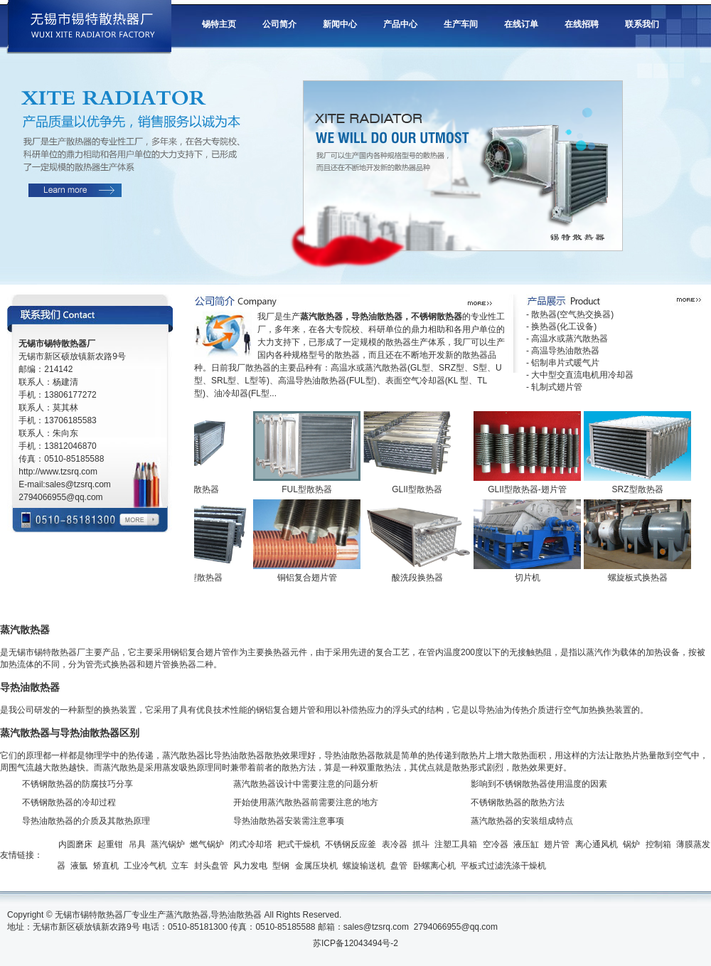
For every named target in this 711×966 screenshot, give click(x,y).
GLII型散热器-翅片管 (530, 489)
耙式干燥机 (298, 844)
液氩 (78, 866)
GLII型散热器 (420, 489)
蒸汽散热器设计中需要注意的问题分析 (305, 784)
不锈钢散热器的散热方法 (518, 802)
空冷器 (495, 844)
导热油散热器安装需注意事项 (288, 821)
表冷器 (394, 844)
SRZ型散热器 (640, 489)
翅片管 (557, 844)
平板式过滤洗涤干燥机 (503, 866)
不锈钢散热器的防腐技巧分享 (77, 784)
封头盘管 (211, 866)
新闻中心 (340, 24)
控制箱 (658, 844)
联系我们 (642, 24)
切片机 (530, 578)
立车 (179, 866)
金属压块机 (316, 866)
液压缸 (526, 844)
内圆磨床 (75, 844)
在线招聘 (582, 24)
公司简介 (279, 24)
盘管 (398, 866)
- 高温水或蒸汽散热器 (567, 339)
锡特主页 (219, 24)
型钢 (280, 866)
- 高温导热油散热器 (562, 351)
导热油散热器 (236, 915)
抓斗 (420, 844)
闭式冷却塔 (251, 844)
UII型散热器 (199, 489)
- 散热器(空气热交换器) (570, 314)
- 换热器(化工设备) (561, 326)
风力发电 (250, 866)
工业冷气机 (145, 866)
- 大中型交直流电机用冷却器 (580, 375)
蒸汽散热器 (187, 915)
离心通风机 (596, 844)
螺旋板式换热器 (640, 578)
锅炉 (631, 844)
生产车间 (461, 24)
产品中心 (400, 24)
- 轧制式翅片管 (554, 387)
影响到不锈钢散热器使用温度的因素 (539, 784)
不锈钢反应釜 (350, 844)
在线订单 (521, 24)
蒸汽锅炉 (168, 844)
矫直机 (106, 866)
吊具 (137, 844)
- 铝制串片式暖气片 (562, 363)
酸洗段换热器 (420, 578)
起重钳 (110, 844)
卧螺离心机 (434, 866)
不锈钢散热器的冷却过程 (69, 802)
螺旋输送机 (364, 866)
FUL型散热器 (309, 489)
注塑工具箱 (455, 844)
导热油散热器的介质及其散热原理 (86, 821)
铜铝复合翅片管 (310, 578)
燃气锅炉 (207, 844)
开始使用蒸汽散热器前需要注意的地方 (305, 802)
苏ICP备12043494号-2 (355, 943)
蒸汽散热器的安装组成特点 (522, 821)
